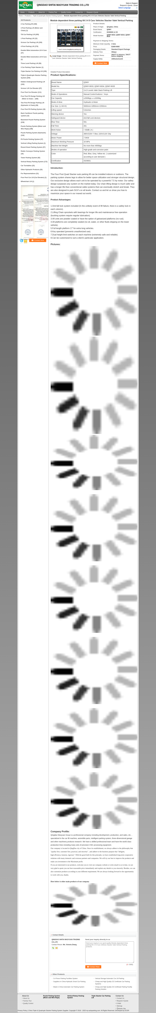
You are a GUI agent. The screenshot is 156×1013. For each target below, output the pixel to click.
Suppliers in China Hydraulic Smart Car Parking (69, 981)
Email (136, 5)
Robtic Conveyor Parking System (33, 151)
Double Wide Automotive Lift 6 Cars (34, 57)
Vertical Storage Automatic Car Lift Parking (109, 978)
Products (32, 12)
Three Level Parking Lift (29, 63)
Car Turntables (26, 166)
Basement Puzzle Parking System (33, 120)
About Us (41, 12)
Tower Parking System (29, 158)
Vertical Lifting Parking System (32, 143)
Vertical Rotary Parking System (32, 162)
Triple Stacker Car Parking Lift (32, 71)
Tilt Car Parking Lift (28, 34)
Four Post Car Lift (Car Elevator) (32, 177)
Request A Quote (126, 5)
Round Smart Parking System (31, 147)
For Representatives (28, 173)
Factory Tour (53, 12)
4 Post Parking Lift (27, 46)
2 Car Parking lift (27, 24)
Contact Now (102, 63)
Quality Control (66, 12)
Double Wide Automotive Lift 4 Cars (34, 50)
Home (23, 12)
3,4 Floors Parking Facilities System (65, 978)
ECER (127, 1010)
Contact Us (79, 12)
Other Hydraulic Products (30, 169)
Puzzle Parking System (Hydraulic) (33, 133)
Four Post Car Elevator (29, 92)
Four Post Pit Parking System (31, 109)
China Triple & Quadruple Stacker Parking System (45, 1010)
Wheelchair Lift (26, 181)
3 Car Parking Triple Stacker (31, 67)
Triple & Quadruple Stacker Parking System (47, 16)
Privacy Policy (22, 1010)
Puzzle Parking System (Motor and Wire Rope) (51, 997)
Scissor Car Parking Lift (29, 42)
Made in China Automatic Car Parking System (68, 987)
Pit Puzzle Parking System (30, 139)
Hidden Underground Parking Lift (33, 82)
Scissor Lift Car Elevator (30, 88)
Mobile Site (121, 1009)
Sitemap (119, 1006)
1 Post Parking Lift (27, 38)
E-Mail (119, 1003)
